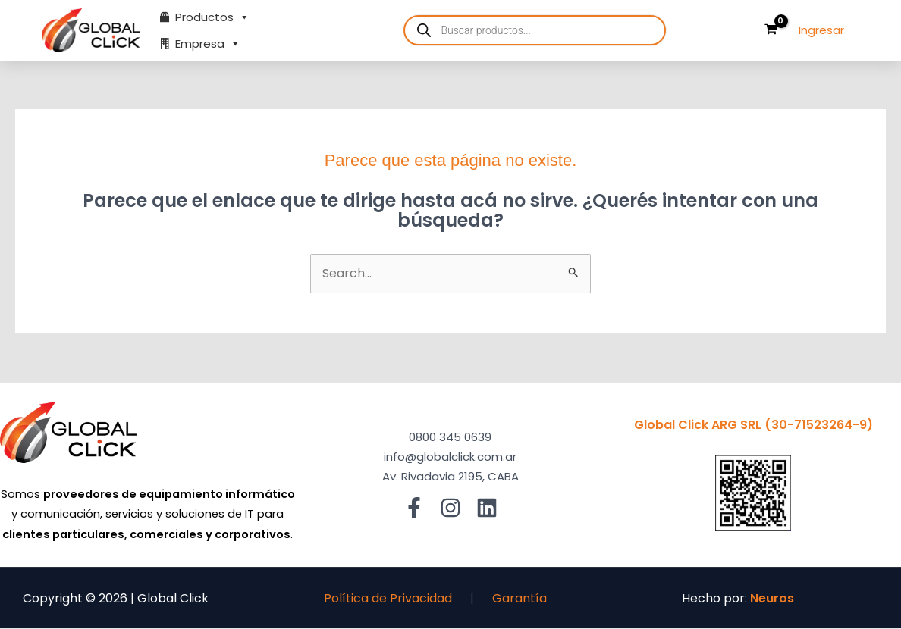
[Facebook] (414, 507)
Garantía (519, 598)
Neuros (772, 598)
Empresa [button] (207, 43)
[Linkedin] (487, 507)
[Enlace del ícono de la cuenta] (821, 30)
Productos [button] (212, 17)
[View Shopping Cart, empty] (770, 30)
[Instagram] (450, 507)
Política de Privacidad (388, 598)
